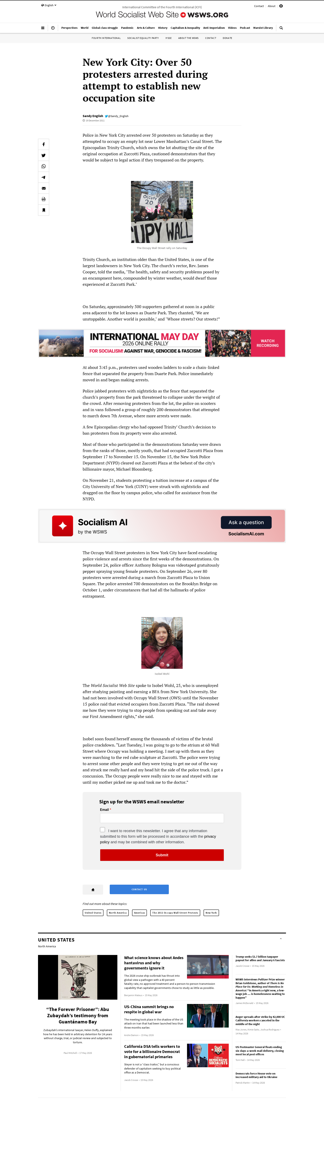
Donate (227, 37)
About (271, 6)
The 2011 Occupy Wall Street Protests (175, 912)
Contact (259, 6)
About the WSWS (188, 37)
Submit (162, 855)
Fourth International (106, 37)
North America (118, 912)
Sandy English (93, 116)
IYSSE (169, 37)
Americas (139, 912)
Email (104, 809)
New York (211, 912)
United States (93, 912)
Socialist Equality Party (143, 37)
